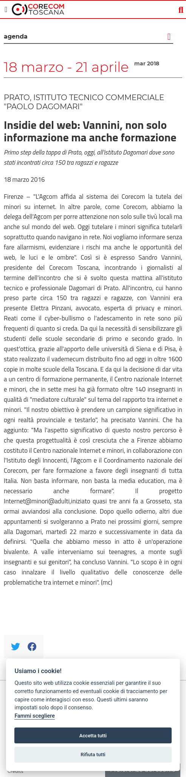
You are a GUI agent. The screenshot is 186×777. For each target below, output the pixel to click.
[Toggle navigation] (6, 9)
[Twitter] (15, 646)
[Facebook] (32, 646)
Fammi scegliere (34, 716)
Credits (15, 771)
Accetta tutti (93, 735)
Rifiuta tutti (93, 754)
